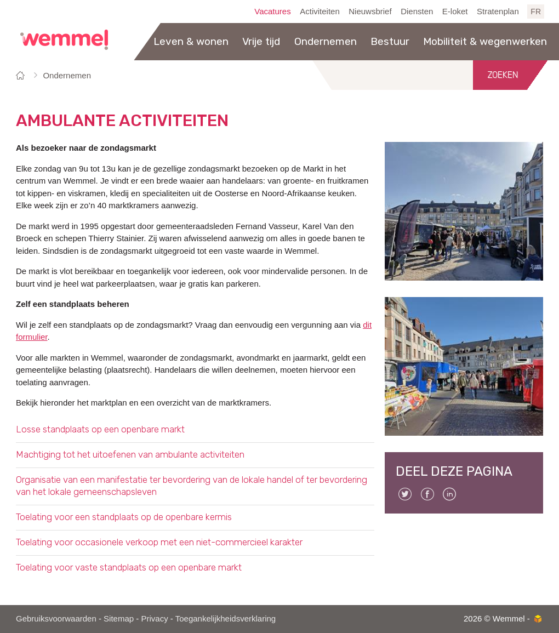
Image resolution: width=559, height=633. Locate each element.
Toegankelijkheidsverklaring (225, 618)
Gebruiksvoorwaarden (56, 618)
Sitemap (119, 618)
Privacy (154, 618)
